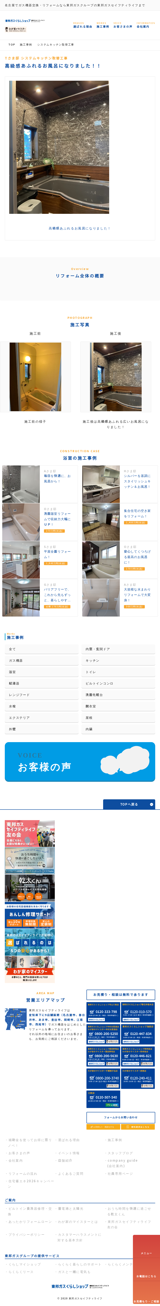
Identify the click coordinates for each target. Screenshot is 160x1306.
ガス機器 (16, 660)
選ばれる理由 (69, 1140)
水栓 (12, 706)
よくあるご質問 (71, 1173)
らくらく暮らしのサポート (80, 1264)
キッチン (93, 660)
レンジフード (19, 695)
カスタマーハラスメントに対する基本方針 (80, 1237)
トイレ (91, 672)
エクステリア (19, 717)
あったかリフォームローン (30, 1221)
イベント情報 (69, 1153)
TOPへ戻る (129, 804)
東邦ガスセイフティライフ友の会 (129, 1224)
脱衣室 (91, 706)
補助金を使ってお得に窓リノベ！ (30, 1142)
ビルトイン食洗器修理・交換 (30, 1211)
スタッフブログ (120, 1153)
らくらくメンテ (120, 1264)
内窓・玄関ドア (98, 649)
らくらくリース (21, 1272)
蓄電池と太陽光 (71, 1208)
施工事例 (115, 1140)
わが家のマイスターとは (78, 1221)
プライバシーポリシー (27, 1234)
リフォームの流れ (23, 1173)
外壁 (12, 729)
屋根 (89, 717)
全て (12, 649)
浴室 (12, 672)
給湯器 (14, 683)
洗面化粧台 (94, 695)
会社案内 (16, 1160)
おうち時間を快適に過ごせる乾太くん (129, 1211)
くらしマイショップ (25, 1264)
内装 (89, 729)
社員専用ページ (120, 1173)
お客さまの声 (19, 1153)
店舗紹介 (65, 1160)
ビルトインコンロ (100, 683)
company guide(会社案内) (122, 1163)
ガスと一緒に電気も (74, 1272)
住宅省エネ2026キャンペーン (31, 1183)
